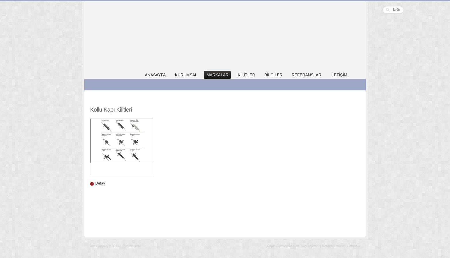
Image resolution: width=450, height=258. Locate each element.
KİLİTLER (246, 75)
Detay (100, 183)
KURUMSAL (186, 75)
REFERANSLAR (306, 75)
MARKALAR (217, 75)
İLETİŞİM (339, 75)
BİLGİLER (273, 75)
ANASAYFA (155, 75)
